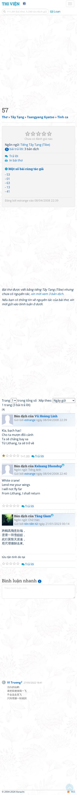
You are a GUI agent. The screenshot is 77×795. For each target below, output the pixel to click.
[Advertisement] (38, 59)
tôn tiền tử (31, 524)
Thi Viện (10, 3)
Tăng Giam (43, 516)
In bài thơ (16, 160)
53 (8, 174)
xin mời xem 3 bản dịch (47, 294)
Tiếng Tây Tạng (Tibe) (35, 145)
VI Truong (14, 682)
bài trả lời (14, 149)
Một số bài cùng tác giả (24, 169)
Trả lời (13, 156)
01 (8, 179)
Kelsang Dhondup (49, 466)
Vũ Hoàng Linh (46, 416)
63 (8, 183)
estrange (22, 200)
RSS (71, 791)
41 (8, 191)
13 (8, 187)
